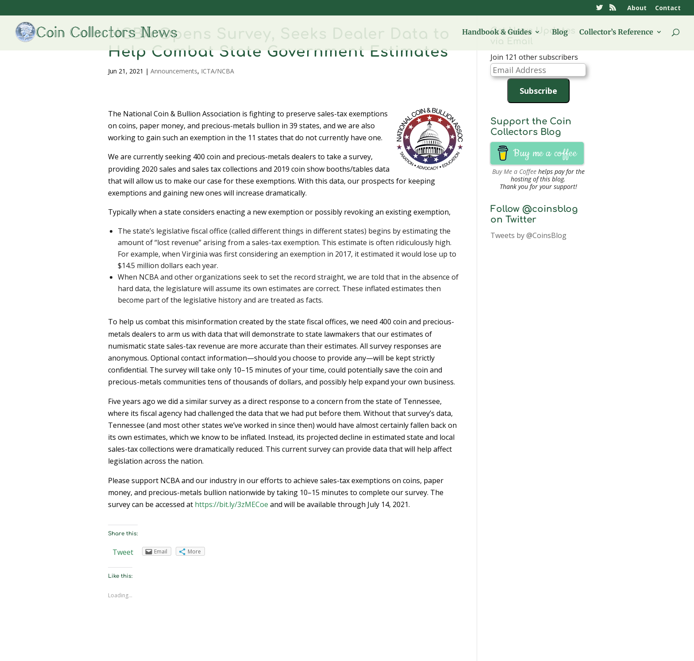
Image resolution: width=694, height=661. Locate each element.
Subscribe (538, 90)
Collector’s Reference (616, 32)
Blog (560, 32)
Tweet (122, 552)
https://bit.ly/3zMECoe (231, 504)
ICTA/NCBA (217, 71)
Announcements (173, 71)
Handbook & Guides (497, 32)
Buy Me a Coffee (514, 171)
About (637, 8)
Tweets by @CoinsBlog (528, 235)
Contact (668, 8)
